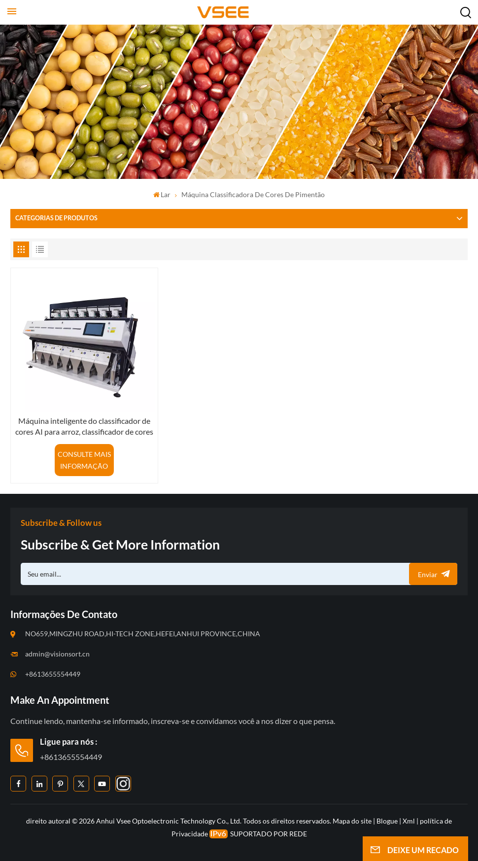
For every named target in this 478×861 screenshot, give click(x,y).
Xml (409, 821)
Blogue (387, 821)
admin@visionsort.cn (57, 654)
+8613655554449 (52, 674)
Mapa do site (353, 821)
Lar (162, 194)
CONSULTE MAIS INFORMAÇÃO (84, 460)
